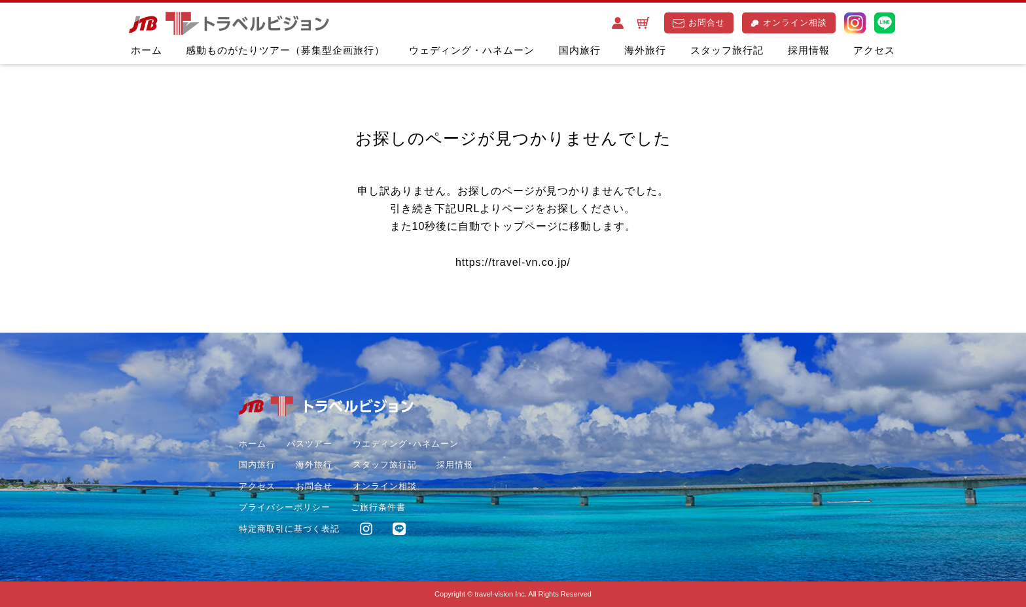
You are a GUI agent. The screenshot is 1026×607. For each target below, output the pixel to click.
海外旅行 (645, 50)
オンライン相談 (789, 23)
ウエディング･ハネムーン (406, 444)
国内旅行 (580, 50)
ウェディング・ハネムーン (472, 50)
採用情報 (809, 50)
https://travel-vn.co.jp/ (513, 262)
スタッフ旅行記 (727, 50)
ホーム (146, 50)
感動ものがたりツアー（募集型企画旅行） (285, 50)
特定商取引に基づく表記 (289, 529)
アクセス (874, 50)
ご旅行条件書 (378, 507)
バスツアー (309, 444)
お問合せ (699, 23)
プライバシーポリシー (284, 507)
